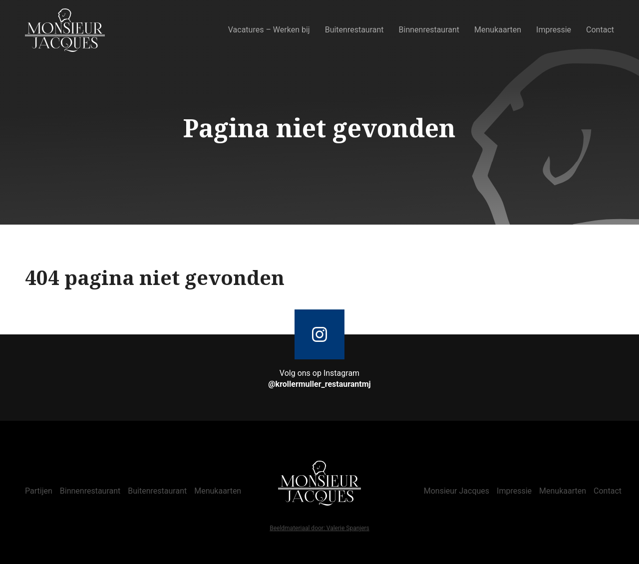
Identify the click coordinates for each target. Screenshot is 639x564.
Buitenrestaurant (354, 29)
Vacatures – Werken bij (269, 29)
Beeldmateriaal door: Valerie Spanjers (319, 528)
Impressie (553, 29)
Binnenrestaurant (429, 29)
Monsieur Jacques (456, 491)
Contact (600, 29)
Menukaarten (497, 29)
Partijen (38, 491)
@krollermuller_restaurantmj (319, 384)
